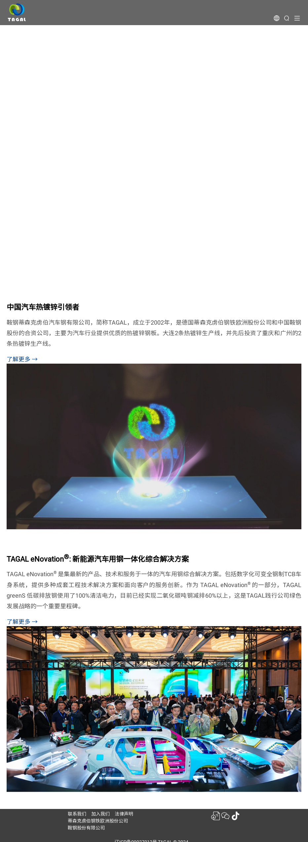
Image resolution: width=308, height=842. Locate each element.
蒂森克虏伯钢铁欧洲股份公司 (98, 820)
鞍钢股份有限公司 (86, 827)
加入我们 (100, 814)
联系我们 (77, 814)
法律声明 (124, 814)
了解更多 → (22, 359)
